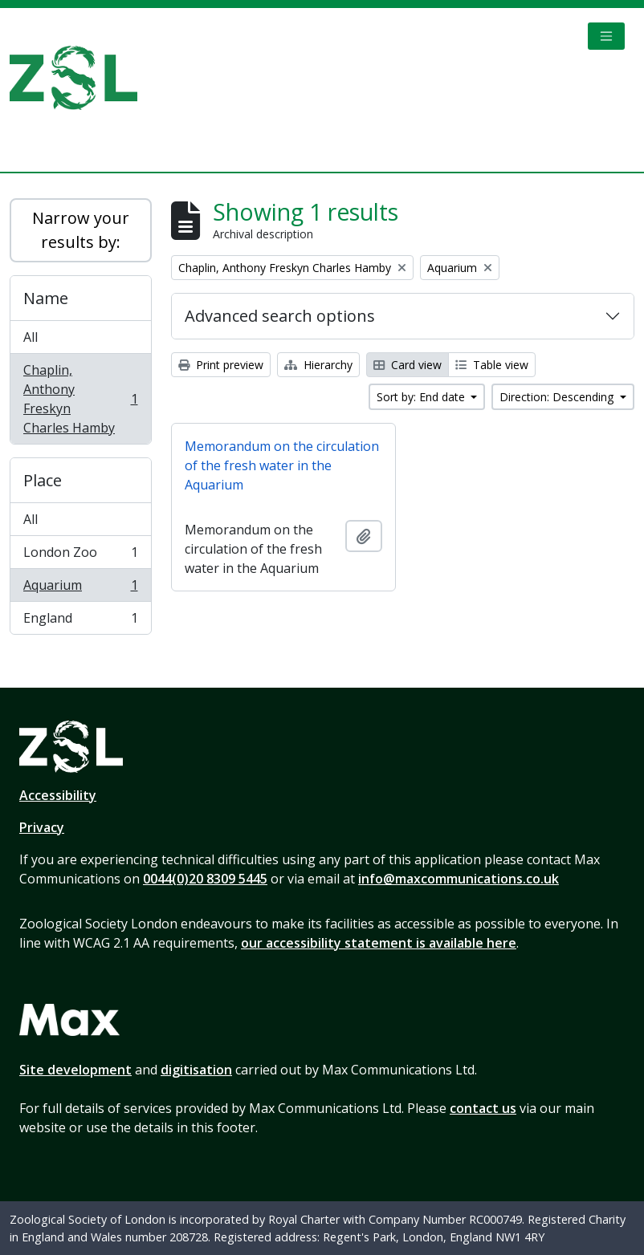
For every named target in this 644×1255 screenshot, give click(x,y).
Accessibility (57, 795)
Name (45, 298)
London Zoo (80, 555)
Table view (491, 364)
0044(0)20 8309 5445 (205, 878)
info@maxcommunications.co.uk (458, 878)
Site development (75, 1069)
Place (42, 480)
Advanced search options (280, 316)
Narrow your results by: (80, 230)
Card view (407, 364)
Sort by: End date (422, 396)
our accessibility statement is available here (378, 943)
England (80, 621)
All (30, 337)
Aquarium (80, 588)
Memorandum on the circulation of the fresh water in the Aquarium (282, 465)
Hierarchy (318, 364)
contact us (483, 1108)
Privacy (41, 827)
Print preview (220, 364)
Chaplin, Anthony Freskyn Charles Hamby (80, 399)
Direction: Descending (558, 396)
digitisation (196, 1069)
